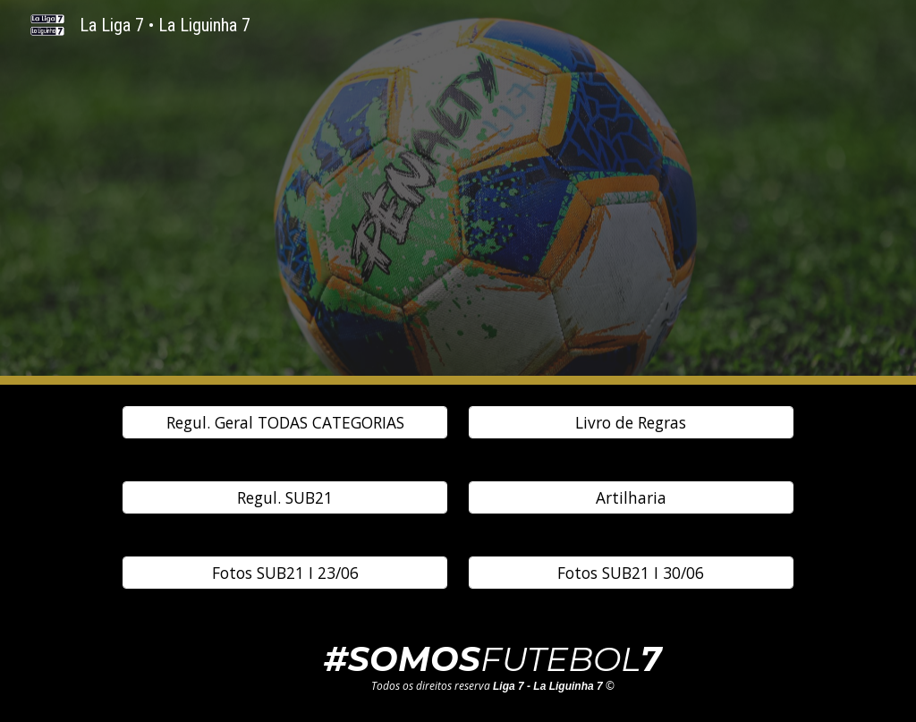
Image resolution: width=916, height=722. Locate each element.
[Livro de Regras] (631, 422)
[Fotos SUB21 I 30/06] (631, 573)
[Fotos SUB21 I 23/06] (284, 573)
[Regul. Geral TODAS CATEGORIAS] (284, 422)
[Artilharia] (631, 497)
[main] (492, 666)
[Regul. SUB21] (284, 497)
